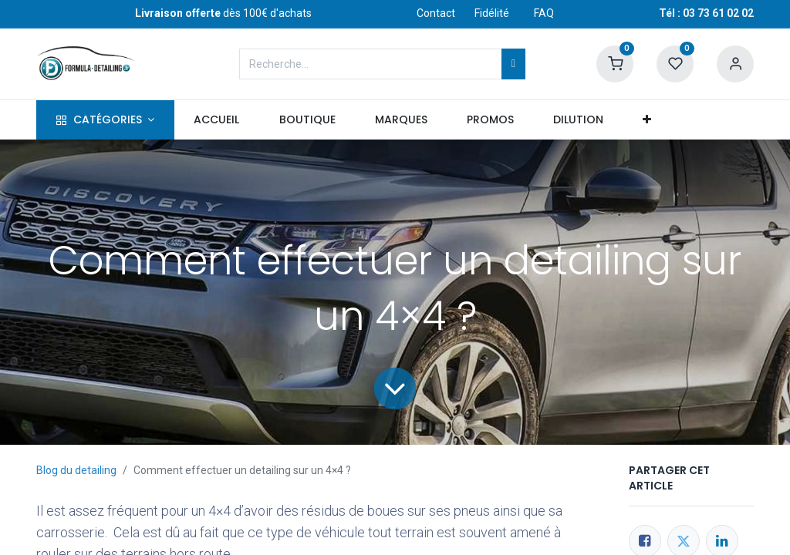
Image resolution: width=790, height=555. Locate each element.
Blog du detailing (76, 470)
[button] (647, 120)
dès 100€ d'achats (223, 13)
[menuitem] (216, 120)
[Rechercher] (513, 64)
